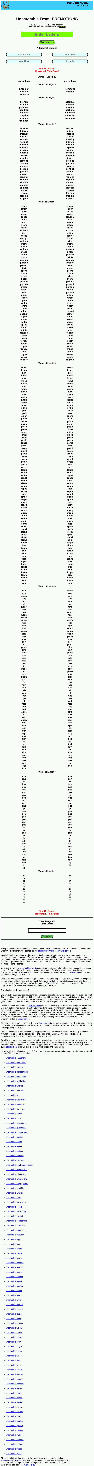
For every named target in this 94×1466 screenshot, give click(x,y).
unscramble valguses (15, 1235)
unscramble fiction (14, 1351)
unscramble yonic (13, 1198)
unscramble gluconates (16, 1128)
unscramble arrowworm (16, 1202)
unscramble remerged (15, 1109)
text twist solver (63, 951)
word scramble (34, 1006)
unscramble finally (14, 1393)
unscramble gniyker (14, 1426)
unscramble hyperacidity (16, 1179)
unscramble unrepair (15, 1090)
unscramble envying (14, 1067)
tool (52, 983)
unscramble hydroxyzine (16, 1170)
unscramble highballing (16, 1081)
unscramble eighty (14, 1444)
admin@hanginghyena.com (13, 1460)
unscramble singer (14, 1346)
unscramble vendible (15, 1188)
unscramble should (14, 1333)
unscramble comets (14, 1430)
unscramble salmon (14, 1412)
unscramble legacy (14, 1249)
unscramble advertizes (15, 1104)
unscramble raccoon (15, 1263)
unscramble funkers (14, 1086)
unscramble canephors (16, 1058)
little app (75, 972)
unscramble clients (14, 1207)
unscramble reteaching (16, 1211)
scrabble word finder (45, 951)
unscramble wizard (14, 1258)
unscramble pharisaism (16, 1063)
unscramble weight (14, 1328)
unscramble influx (13, 1118)
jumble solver (23, 1019)
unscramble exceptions (16, 1123)
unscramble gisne (13, 1454)
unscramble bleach (14, 1281)
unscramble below (14, 1388)
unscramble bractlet (14, 1137)
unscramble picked (14, 1365)
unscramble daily (13, 1360)
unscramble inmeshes (15, 1225)
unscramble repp (13, 1239)
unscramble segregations (17, 1184)
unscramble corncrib (15, 1156)
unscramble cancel (14, 1291)
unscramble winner (14, 1356)
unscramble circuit (14, 1337)
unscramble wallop (14, 1095)
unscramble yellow (14, 1407)
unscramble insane (14, 1253)
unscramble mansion (15, 1384)
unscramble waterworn (16, 1100)
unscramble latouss (14, 1323)
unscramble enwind (14, 1216)
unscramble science (14, 1309)
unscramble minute (14, 1398)
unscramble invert (13, 1435)
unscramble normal (14, 1272)
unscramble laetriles (14, 1151)
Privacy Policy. (29, 1465)
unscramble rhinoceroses (17, 1072)
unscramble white (13, 1300)
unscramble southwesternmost (19, 1165)
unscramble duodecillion (16, 1076)
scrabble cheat (10, 1047)
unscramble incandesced (17, 1132)
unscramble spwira (14, 1370)
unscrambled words (28, 968)
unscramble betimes (14, 1146)
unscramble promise (15, 1342)
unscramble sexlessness (16, 1221)
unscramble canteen (15, 1440)
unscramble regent (14, 1267)
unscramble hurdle (14, 1244)
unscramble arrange (14, 1286)
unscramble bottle (13, 1319)
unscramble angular (14, 1305)
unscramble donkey (14, 1374)
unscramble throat (14, 1449)
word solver (44, 1023)
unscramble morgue (14, 1421)
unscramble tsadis (14, 1142)
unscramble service (14, 1277)
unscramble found (13, 1314)
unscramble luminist (14, 1193)
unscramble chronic (14, 1379)
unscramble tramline (15, 1160)
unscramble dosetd (14, 1402)
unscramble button (14, 1295)
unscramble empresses (16, 1230)
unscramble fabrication (16, 1174)
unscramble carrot (14, 1416)
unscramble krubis (14, 1114)
